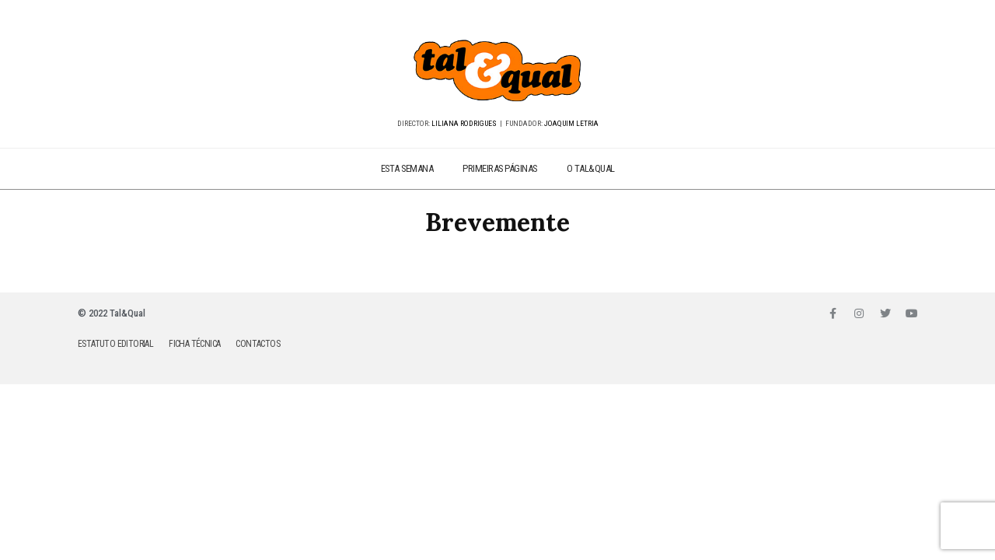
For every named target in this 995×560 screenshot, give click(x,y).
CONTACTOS (258, 343)
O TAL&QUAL (591, 168)
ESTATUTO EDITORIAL (115, 343)
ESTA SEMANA (407, 168)
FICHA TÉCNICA (194, 343)
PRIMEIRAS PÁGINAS (500, 168)
